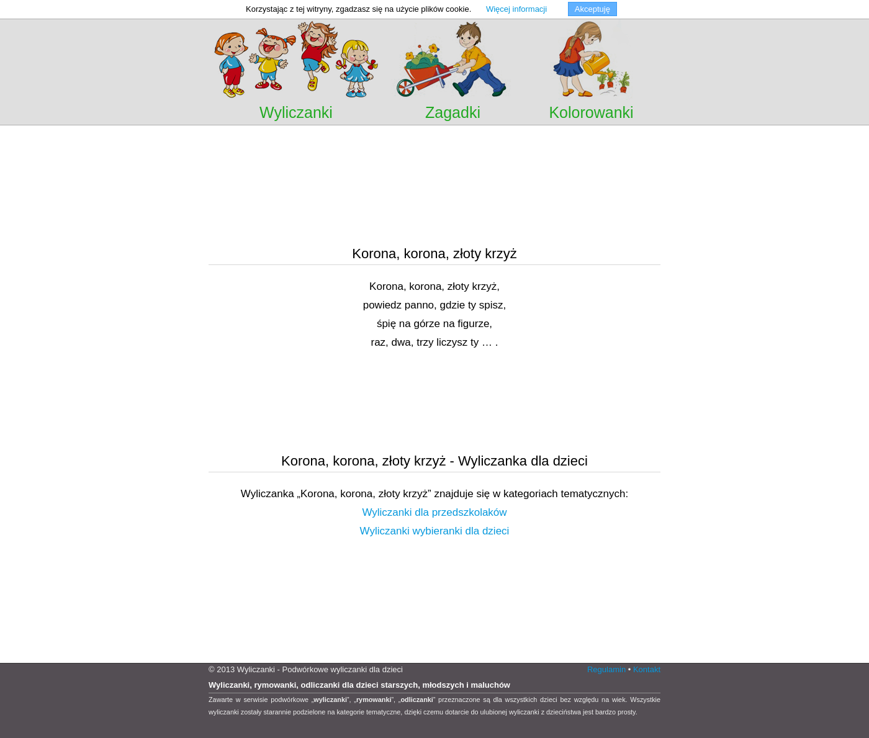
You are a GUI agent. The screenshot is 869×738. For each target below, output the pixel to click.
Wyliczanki (296, 112)
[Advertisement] (434, 142)
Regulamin (606, 669)
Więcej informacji (516, 9)
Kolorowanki (591, 112)
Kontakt (646, 669)
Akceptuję (592, 9)
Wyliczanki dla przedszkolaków (434, 512)
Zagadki (452, 112)
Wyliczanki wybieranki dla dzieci (435, 531)
